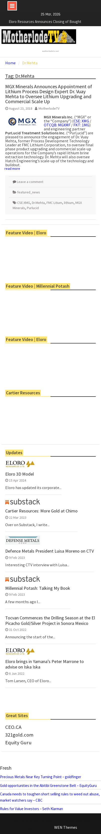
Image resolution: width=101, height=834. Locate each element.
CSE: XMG (81, 120)
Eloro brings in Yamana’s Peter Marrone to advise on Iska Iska (44, 664)
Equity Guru (18, 742)
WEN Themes (65, 827)
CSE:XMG (23, 202)
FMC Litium (54, 202)
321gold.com (19, 735)
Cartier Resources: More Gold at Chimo (41, 511)
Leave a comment (30, 181)
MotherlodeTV (49, 108)
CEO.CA (13, 727)
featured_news (28, 192)
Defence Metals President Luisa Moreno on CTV (49, 551)
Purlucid (33, 208)
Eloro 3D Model (19, 474)
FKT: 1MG (81, 124)
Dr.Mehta (38, 202)
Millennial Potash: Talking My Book (37, 588)
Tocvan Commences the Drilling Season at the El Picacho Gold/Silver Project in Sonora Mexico (50, 620)
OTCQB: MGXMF (57, 124)
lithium (69, 202)
